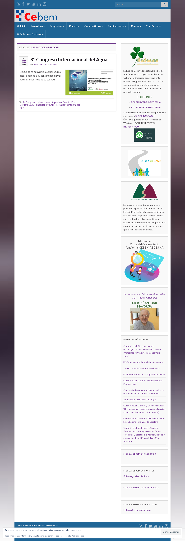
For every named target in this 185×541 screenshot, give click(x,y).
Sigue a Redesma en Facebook (141, 487)
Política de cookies (80, 536)
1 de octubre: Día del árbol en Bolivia (141, 368)
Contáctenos (153, 25)
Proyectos (57, 25)
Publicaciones (117, 25)
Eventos (53, 64)
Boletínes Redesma (30, 33)
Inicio (21, 25)
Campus (136, 25)
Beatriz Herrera (40, 64)
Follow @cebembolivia (136, 476)
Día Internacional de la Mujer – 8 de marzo (144, 374)
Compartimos (93, 25)
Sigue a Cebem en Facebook (139, 454)
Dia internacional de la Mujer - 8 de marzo (143, 362)
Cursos (74, 25)
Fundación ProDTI (44, 104)
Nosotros (38, 25)
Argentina (56, 102)
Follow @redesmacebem (137, 509)
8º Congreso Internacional (37, 102)
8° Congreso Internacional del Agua (68, 59)
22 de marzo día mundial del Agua (139, 399)
